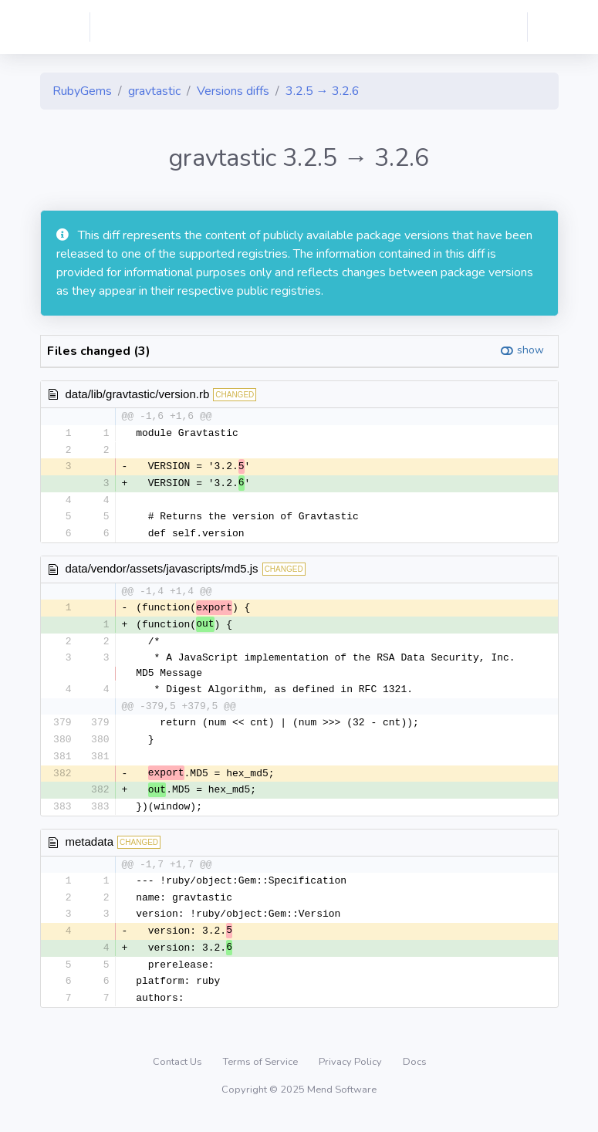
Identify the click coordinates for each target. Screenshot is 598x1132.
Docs (415, 1073)
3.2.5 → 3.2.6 (322, 91)
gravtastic (154, 91)
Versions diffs (233, 91)
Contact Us (178, 1073)
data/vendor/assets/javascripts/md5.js (162, 572)
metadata (90, 850)
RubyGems (82, 91)
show (530, 350)
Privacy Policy (351, 1073)
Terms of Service (261, 1073)
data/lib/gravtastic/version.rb (138, 393)
